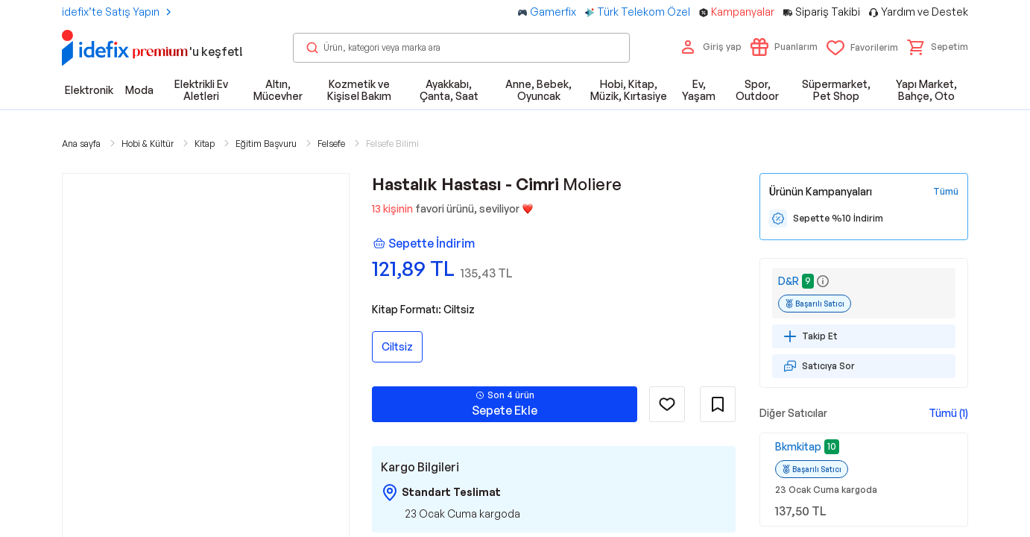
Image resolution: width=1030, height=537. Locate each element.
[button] (937, 47)
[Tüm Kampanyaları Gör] (945, 192)
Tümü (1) (948, 412)
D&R (788, 280)
